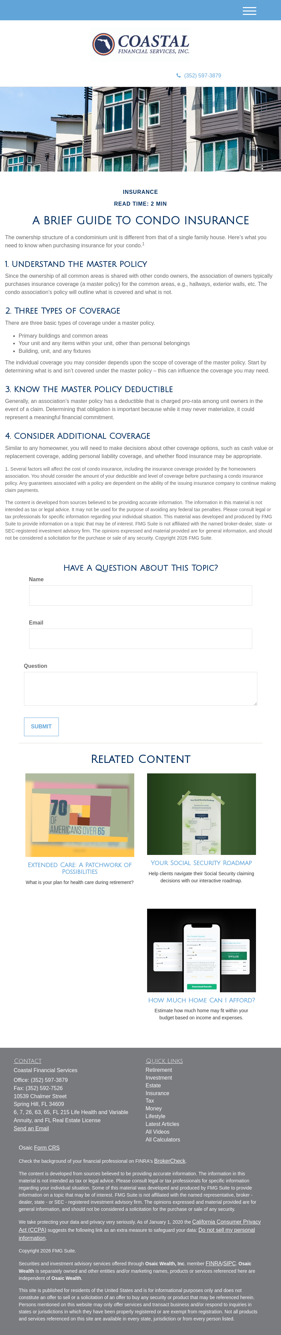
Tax (150, 1101)
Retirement (159, 1070)
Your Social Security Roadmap (201, 863)
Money (154, 1108)
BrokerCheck (169, 1161)
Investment (159, 1078)
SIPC (229, 1263)
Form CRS (47, 1148)
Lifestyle (156, 1116)
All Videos (158, 1132)
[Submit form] (41, 727)
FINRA (214, 1263)
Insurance (157, 1093)
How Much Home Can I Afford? (201, 1000)
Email (36, 623)
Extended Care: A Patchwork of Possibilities (80, 869)
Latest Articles (163, 1124)
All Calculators (163, 1139)
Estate (153, 1085)
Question (35, 666)
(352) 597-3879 (199, 75)
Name (36, 579)
